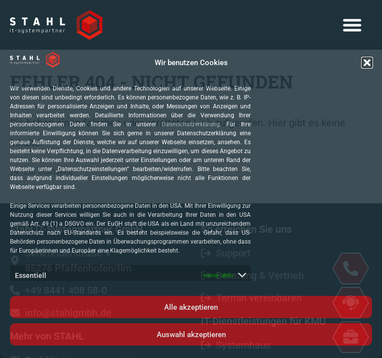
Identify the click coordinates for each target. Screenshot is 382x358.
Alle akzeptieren (191, 307)
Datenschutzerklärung (191, 124)
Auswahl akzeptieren (191, 334)
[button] (367, 63)
